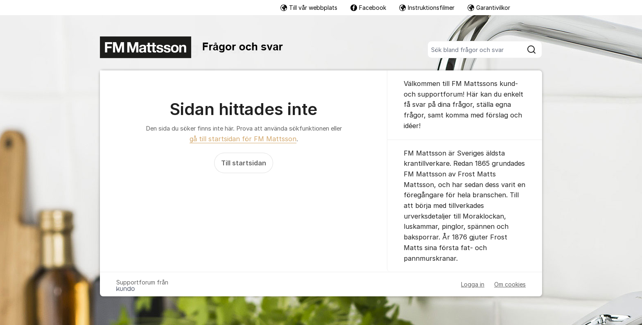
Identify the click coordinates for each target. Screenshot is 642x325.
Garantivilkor (489, 7)
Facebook (368, 7)
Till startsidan (243, 163)
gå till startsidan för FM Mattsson (243, 139)
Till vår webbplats (308, 7)
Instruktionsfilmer (426, 7)
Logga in (472, 284)
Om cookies (510, 284)
